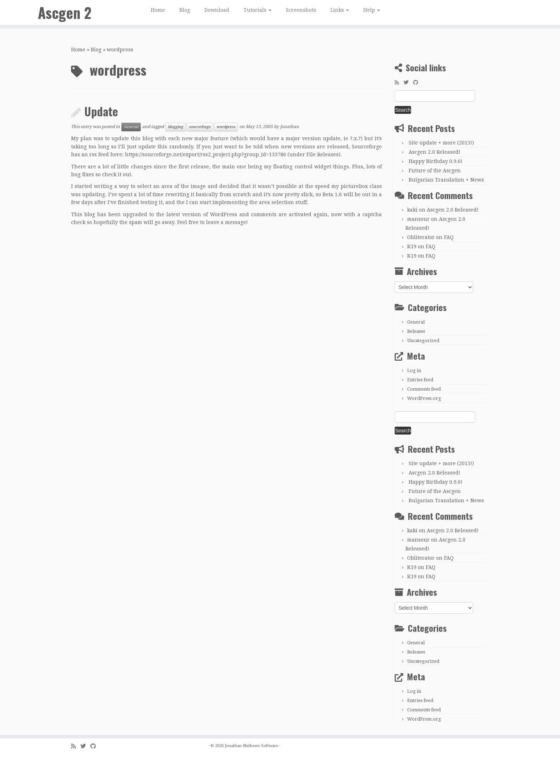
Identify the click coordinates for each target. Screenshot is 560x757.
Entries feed (420, 379)
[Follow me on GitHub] (418, 82)
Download (216, 10)
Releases (416, 331)
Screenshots (301, 10)
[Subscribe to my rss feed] (399, 82)
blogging (175, 127)
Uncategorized (423, 340)
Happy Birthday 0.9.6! (435, 161)
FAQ (449, 237)
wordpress (225, 127)
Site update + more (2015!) (441, 143)
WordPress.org (424, 398)
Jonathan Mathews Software (251, 745)
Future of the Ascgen (435, 170)
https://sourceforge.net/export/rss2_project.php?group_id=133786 (206, 154)
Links (339, 10)
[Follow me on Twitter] (408, 82)
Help (371, 10)
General (131, 127)
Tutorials (257, 10)
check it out (116, 174)
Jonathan (289, 127)
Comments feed (424, 389)
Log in (414, 370)
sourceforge (200, 127)
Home (158, 10)
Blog (184, 10)
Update (101, 111)
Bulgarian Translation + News (446, 180)
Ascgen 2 (64, 12)
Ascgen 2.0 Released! (434, 152)
